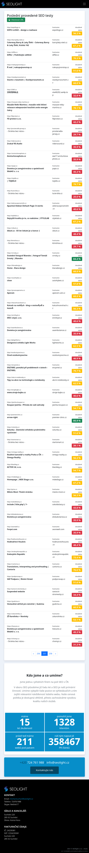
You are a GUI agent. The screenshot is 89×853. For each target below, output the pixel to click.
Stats (86, 849)
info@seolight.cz (58, 762)
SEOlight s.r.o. (78, 849)
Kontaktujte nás (44, 770)
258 (50, 653)
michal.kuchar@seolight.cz (21, 799)
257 (44, 653)
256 (38, 653)
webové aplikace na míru (80, 851)
